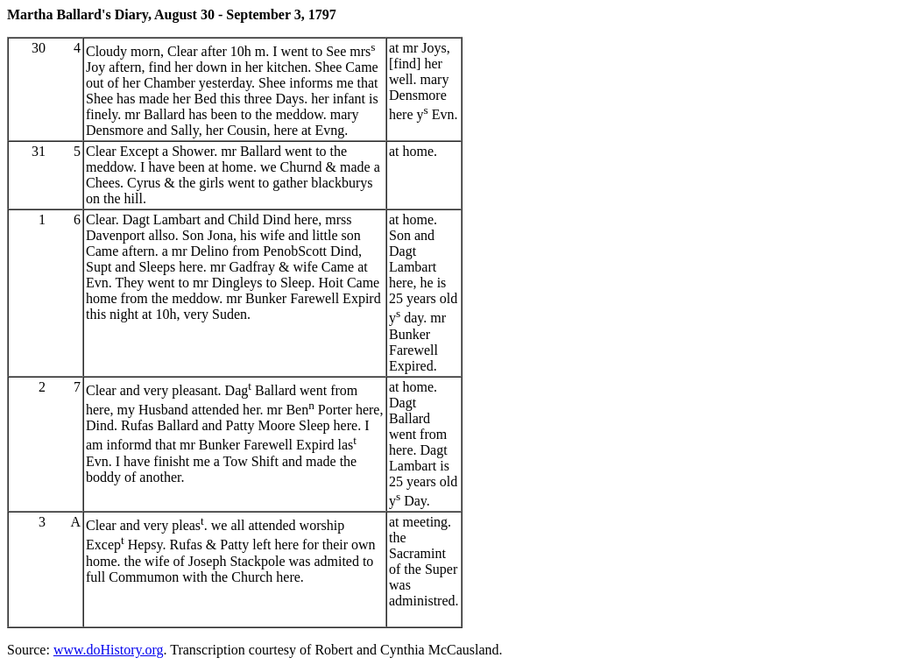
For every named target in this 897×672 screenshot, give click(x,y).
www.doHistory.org (108, 649)
